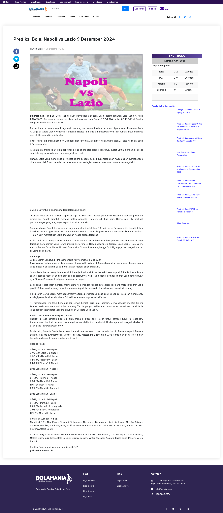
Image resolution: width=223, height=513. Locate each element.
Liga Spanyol (89, 491)
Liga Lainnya (123, 486)
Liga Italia (87, 496)
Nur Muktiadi (36, 49)
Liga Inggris (88, 486)
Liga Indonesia (89, 480)
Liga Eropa (122, 480)
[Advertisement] (86, 186)
